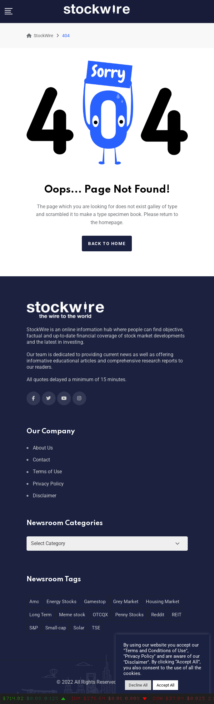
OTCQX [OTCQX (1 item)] (100, 615)
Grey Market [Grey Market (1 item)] (125, 601)
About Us (43, 448)
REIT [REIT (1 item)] (177, 615)
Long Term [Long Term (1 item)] (40, 615)
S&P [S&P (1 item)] (33, 628)
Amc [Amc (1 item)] (34, 601)
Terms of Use (47, 472)
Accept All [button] (165, 685)
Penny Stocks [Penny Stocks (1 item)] (129, 615)
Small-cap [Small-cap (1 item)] (55, 628)
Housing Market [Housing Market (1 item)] (162, 601)
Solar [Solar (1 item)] (78, 628)
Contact (41, 460)
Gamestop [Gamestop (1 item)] (95, 601)
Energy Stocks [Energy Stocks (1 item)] (62, 601)
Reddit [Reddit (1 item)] (157, 615)
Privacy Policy (48, 484)
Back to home (107, 243)
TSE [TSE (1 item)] (96, 628)
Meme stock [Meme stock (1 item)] (72, 615)
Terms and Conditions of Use (155, 650)
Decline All (138, 685)
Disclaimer (44, 496)
